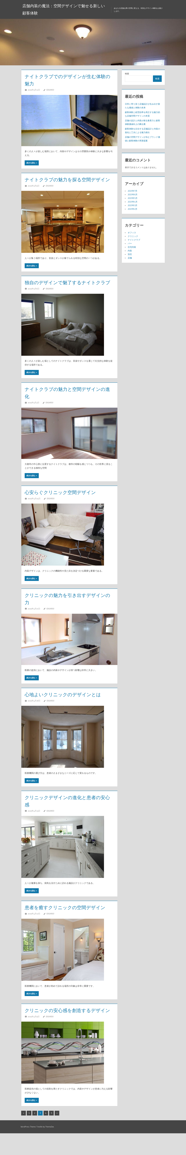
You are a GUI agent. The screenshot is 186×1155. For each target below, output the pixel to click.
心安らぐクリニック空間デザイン (64, 506)
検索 (127, 73)
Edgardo (50, 90)
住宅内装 (132, 247)
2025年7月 (132, 191)
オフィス (132, 232)
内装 (130, 250)
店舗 (130, 258)
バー (130, 243)
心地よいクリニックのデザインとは (67, 709)
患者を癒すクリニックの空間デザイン (69, 922)
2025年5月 (132, 198)
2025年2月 (132, 209)
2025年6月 (132, 194)
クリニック (133, 236)
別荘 (130, 254)
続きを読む (31, 163)
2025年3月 (132, 205)
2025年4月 (132, 201)
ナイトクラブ (134, 239)
